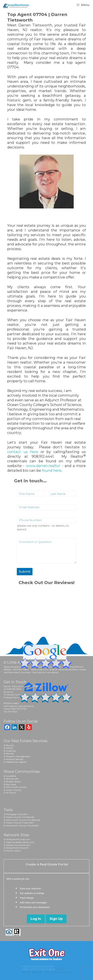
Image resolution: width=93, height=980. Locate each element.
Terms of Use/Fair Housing (58, 972)
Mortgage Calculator (17, 814)
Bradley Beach (13, 781)
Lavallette (11, 776)
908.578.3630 (14, 689)
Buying (10, 745)
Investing (11, 750)
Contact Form (13, 694)
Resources (37, 972)
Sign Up (56, 919)
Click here (37, 672)
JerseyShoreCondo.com (18, 839)
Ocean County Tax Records (20, 817)
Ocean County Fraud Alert (20, 822)
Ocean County (13, 790)
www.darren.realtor (43, 466)
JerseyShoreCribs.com (17, 847)
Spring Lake (12, 778)
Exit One (60, 969)
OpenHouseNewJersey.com (20, 842)
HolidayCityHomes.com (18, 845)
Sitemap (26, 972)
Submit (24, 571)
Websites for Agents (16, 762)
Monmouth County (16, 787)
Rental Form (12, 697)
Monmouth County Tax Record (22, 820)
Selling (9, 748)
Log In (36, 919)
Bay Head (11, 784)
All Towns (11, 792)
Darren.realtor (13, 850)
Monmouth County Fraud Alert (22, 825)
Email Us (8, 692)
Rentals (10, 753)
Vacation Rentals (14, 759)
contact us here (22, 452)
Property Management (18, 756)
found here (51, 470)
